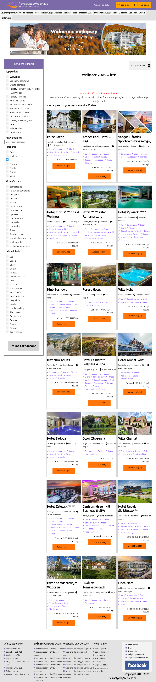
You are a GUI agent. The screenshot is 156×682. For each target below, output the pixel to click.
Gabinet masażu (15, 276)
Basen (11, 261)
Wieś (12, 176)
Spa (130, 12)
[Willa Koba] (135, 292)
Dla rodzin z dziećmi (19, 116)
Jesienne (58, 12)
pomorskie (13, 226)
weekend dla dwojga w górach (78, 648)
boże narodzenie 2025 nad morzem (46, 653)
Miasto (13, 168)
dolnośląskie (14, 187)
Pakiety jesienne (17, 97)
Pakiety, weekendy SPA (20, 120)
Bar (9, 257)
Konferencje (6, 17)
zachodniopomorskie (18, 246)
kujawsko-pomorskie (18, 190)
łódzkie (11, 202)
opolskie (12, 214)
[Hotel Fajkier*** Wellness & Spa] (99, 370)
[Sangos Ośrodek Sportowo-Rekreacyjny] (135, 143)
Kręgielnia (13, 300)
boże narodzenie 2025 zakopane (44, 669)
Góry (12, 152)
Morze (13, 172)
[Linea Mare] (135, 590)
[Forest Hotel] (99, 294)
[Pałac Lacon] (64, 141)
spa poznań (100, 661)
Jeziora (13, 156)
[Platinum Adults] (64, 365)
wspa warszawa (101, 664)
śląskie (11, 230)
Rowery (11, 320)
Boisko (11, 269)
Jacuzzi (11, 284)
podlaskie (12, 222)
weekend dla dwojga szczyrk (77, 658)
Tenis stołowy (15, 332)
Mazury (13, 164)
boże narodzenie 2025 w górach (49, 648)
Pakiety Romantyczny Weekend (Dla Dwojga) (23, 91)
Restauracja (13, 316)
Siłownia (12, 328)
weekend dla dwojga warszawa (78, 667)
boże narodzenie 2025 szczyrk (49, 658)
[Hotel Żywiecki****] (135, 223)
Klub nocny (13, 292)
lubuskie (12, 198)
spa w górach (100, 648)
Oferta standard (26, 12)
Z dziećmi (123, 12)
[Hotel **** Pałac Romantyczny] (99, 222)
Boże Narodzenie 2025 (83, 12)
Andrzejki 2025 (17, 100)
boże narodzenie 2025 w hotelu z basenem (48, 679)
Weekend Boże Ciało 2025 (17, 674)
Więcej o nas (123, 4)
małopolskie (14, 206)
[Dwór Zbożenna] (99, 441)
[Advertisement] (24, 376)
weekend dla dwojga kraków (77, 661)
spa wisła (99, 671)
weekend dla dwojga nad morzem (75, 653)
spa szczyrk (100, 655)
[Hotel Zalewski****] (64, 516)
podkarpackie (14, 218)
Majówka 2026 (12, 658)
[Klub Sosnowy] (64, 296)
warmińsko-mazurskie (18, 238)
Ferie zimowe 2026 (19, 112)
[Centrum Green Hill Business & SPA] (99, 514)
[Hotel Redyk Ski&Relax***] (135, 516)
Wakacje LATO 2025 (14, 667)
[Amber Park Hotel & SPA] (99, 146)
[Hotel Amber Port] (135, 365)
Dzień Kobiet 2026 (14, 651)
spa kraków (100, 658)
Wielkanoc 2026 (13, 655)
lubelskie (12, 194)
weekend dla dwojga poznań (77, 664)
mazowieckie (14, 210)
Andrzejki (67, 12)
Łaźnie (11, 304)
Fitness (11, 272)
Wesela (142, 12)
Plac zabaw (13, 312)
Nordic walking (15, 308)
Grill (10, 280)
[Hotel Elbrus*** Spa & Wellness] (64, 222)
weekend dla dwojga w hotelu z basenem (78, 676)
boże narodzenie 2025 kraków (49, 661)
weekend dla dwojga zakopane (78, 671)
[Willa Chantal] (135, 443)
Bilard (11, 265)
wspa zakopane (101, 668)
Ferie (115, 12)
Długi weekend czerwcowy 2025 (16, 663)
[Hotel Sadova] (64, 444)
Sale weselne (15, 128)
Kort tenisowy (15, 296)
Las (11, 160)
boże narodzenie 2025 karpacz (49, 674)
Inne (135, 12)
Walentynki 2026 (13, 648)
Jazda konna (14, 288)
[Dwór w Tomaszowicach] (99, 589)
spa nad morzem (102, 651)
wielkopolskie (14, 242)
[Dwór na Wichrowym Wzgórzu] (64, 592)
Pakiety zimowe (13, 671)
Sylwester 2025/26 (102, 12)
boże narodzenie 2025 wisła (48, 664)
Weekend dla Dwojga (44, 12)
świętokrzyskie (15, 234)
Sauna (11, 324)
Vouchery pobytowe (9, 12)
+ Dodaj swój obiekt (141, 4)
